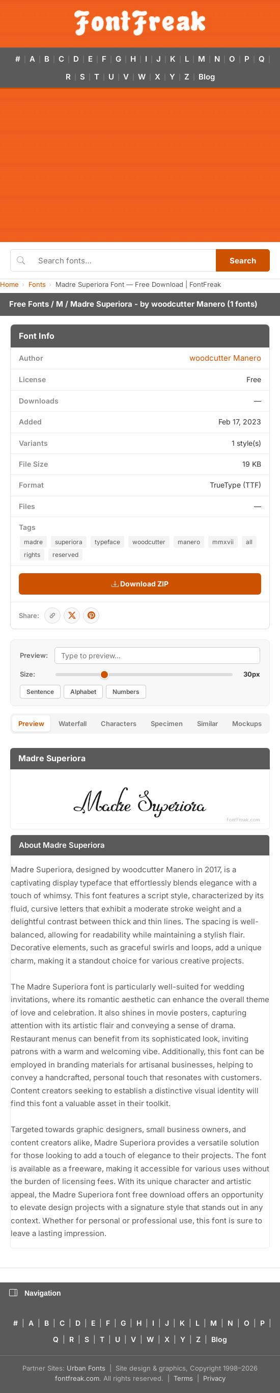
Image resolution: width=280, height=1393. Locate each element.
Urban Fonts (86, 1368)
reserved (65, 554)
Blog (207, 77)
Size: (27, 674)
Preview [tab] (31, 723)
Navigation (35, 1293)
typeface (107, 542)
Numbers (126, 691)
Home (9, 284)
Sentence (40, 691)
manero (189, 542)
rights (32, 554)
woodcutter (148, 542)
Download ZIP (140, 583)
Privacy (214, 1378)
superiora (68, 542)
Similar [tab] (207, 723)
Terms (183, 1378)
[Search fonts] (123, 260)
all (249, 542)
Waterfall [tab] (73, 723)
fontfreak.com (77, 1378)
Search (243, 260)
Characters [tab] (118, 723)
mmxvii (223, 542)
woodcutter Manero (188, 304)
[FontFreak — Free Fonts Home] (139, 23)
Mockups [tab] (247, 723)
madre (33, 542)
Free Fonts (29, 304)
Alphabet (83, 691)
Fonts (37, 284)
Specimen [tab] (167, 723)
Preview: (34, 655)
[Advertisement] (140, 165)
